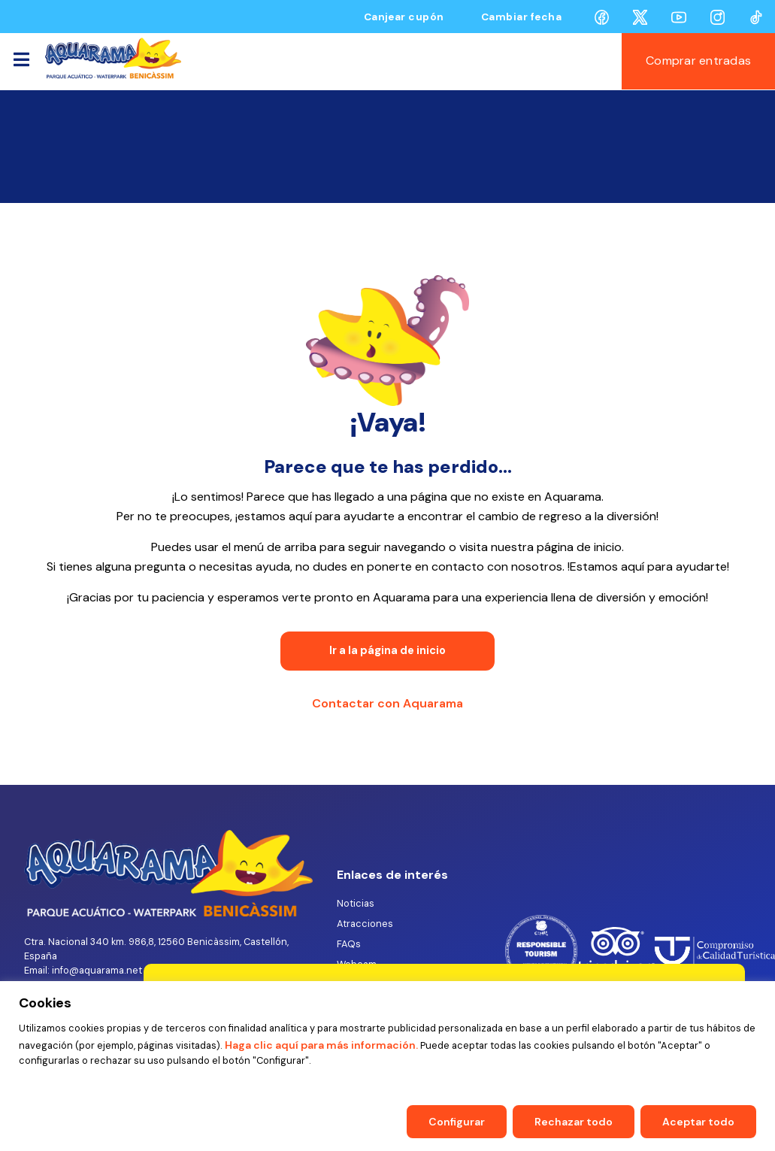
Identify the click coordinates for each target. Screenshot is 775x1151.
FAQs (349, 943)
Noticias (355, 903)
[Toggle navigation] (21, 62)
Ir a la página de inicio (387, 650)
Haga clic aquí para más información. (320, 1045)
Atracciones (365, 923)
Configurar (456, 1121)
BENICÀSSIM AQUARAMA (387, 146)
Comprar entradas (698, 60)
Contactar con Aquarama (387, 703)
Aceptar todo (698, 1121)
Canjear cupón (404, 17)
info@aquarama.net (97, 970)
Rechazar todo (573, 1121)
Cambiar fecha (521, 17)
